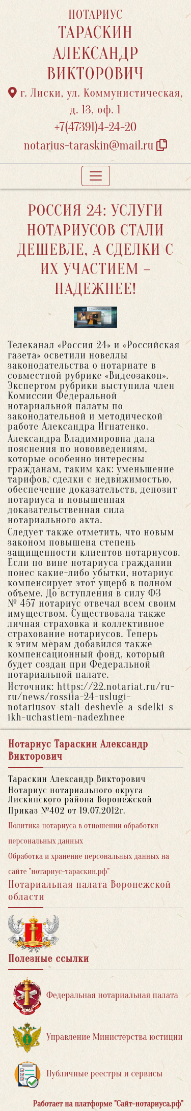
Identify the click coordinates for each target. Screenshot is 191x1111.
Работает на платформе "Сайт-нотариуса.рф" (108, 1103)
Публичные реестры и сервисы (87, 1074)
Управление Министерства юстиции (98, 1038)
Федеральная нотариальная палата (95, 995)
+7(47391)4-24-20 (95, 127)
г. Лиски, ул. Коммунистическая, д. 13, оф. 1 (95, 101)
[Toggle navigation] (95, 176)
